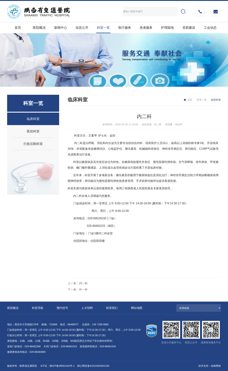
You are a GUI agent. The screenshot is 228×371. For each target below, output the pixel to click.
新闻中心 (60, 27)
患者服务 (146, 27)
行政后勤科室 (33, 144)
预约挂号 (62, 307)
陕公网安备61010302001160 (93, 365)
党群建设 (188, 27)
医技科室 (33, 131)
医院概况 (39, 27)
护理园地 (167, 27)
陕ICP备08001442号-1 (62, 365)
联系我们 (112, 307)
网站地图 (136, 307)
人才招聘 (87, 307)
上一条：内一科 (78, 283)
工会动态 (210, 27)
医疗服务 (124, 27)
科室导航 (37, 307)
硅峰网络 (216, 365)
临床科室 (33, 119)
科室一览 (103, 27)
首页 (18, 27)
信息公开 (82, 27)
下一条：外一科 (78, 289)
